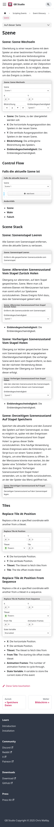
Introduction (9, 726)
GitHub (7, 783)
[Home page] (5, 13)
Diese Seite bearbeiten (16, 686)
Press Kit (8, 800)
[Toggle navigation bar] (4, 4)
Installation (8, 730)
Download (9, 778)
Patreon (8, 761)
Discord (7, 747)
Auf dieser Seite (12, 25)
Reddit (7, 752)
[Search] (48, 4)
